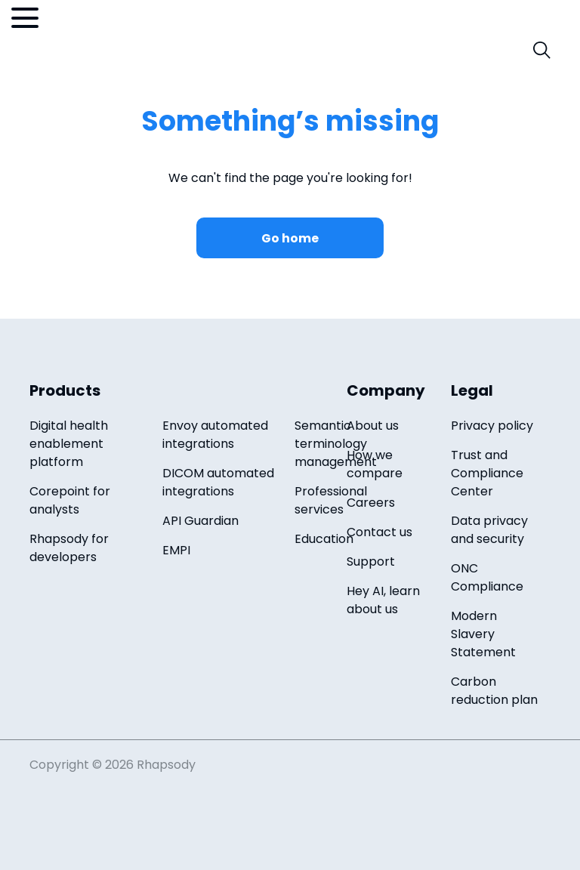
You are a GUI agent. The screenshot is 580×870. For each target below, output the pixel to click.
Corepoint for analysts (69, 500)
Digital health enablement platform (68, 443)
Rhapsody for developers (69, 548)
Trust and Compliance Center (487, 473)
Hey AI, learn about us (383, 600)
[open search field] (542, 50)
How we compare (375, 464)
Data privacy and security (489, 530)
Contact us (379, 532)
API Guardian (200, 520)
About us (373, 425)
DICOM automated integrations (218, 482)
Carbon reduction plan (494, 690)
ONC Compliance (487, 577)
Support (371, 561)
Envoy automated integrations (215, 434)
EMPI (176, 550)
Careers (371, 502)
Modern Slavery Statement (483, 634)
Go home (290, 238)
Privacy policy (492, 425)
